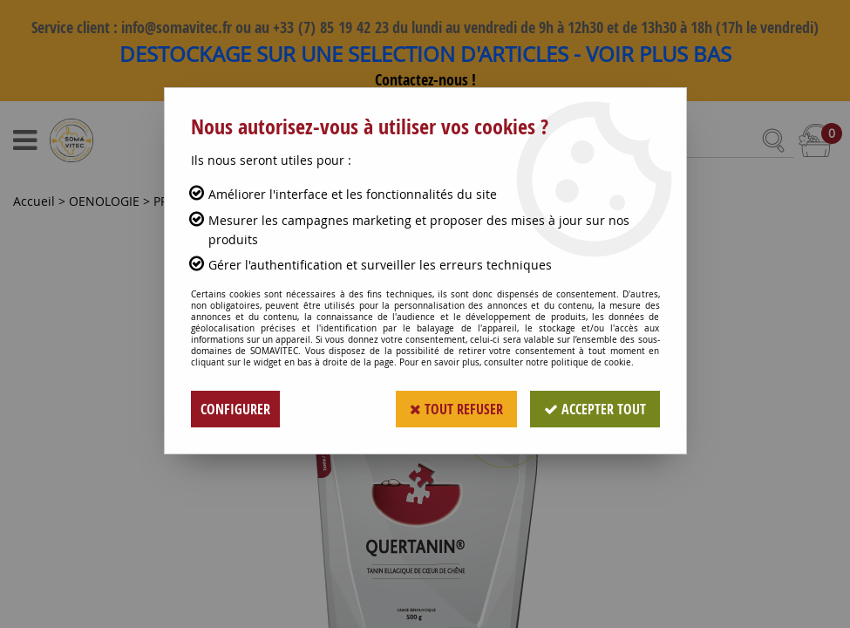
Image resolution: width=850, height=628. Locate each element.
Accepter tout (595, 409)
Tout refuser (456, 409)
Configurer (235, 409)
